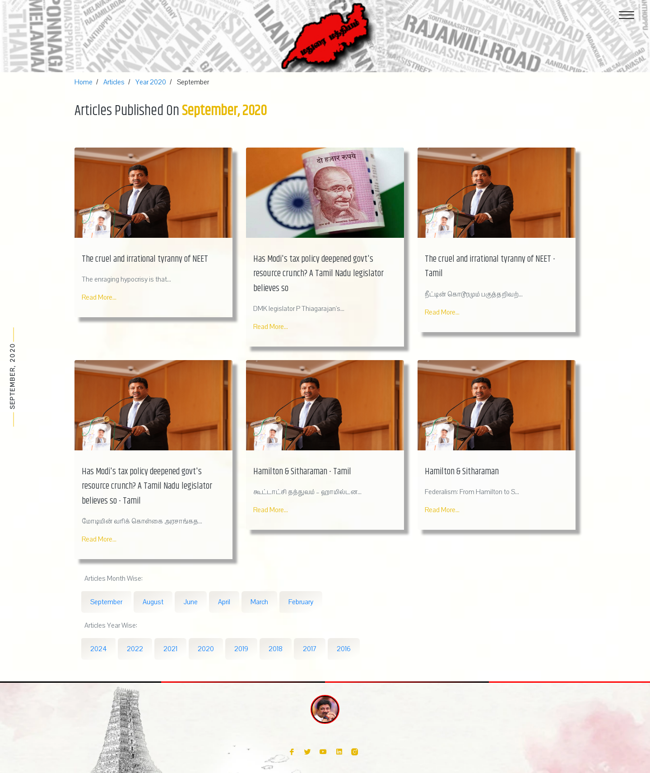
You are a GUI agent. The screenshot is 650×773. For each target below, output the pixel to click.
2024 (98, 648)
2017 (309, 648)
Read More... (99, 297)
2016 (344, 648)
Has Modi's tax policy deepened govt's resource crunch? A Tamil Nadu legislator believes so (318, 274)
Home (83, 82)
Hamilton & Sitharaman (462, 472)
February (300, 601)
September (106, 601)
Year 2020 (150, 82)
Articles (114, 82)
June (191, 601)
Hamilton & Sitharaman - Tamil (302, 472)
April (224, 601)
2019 (241, 648)
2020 (206, 648)
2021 (170, 648)
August (153, 601)
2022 (135, 648)
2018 (276, 648)
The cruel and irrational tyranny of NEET (145, 259)
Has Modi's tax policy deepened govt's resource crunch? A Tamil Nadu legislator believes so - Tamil (147, 486)
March (259, 601)
